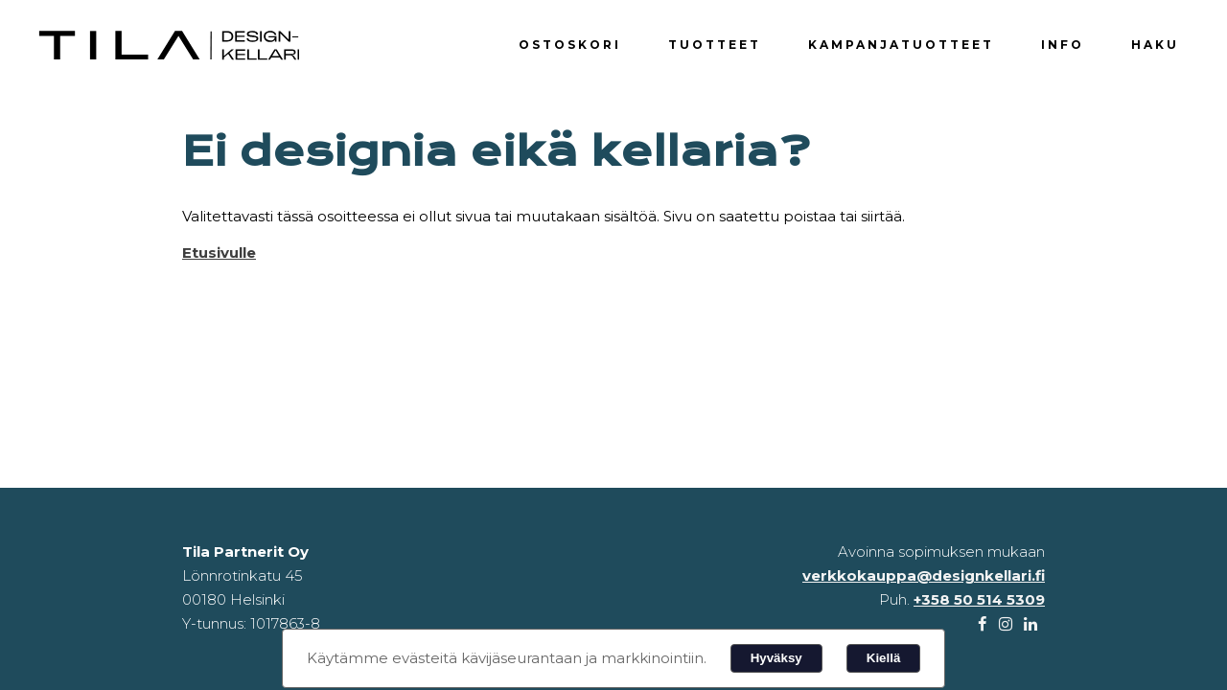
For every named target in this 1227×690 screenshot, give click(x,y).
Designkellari (171, 46)
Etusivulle (219, 252)
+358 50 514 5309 (979, 599)
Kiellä (884, 658)
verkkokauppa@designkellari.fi (923, 575)
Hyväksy (776, 658)
